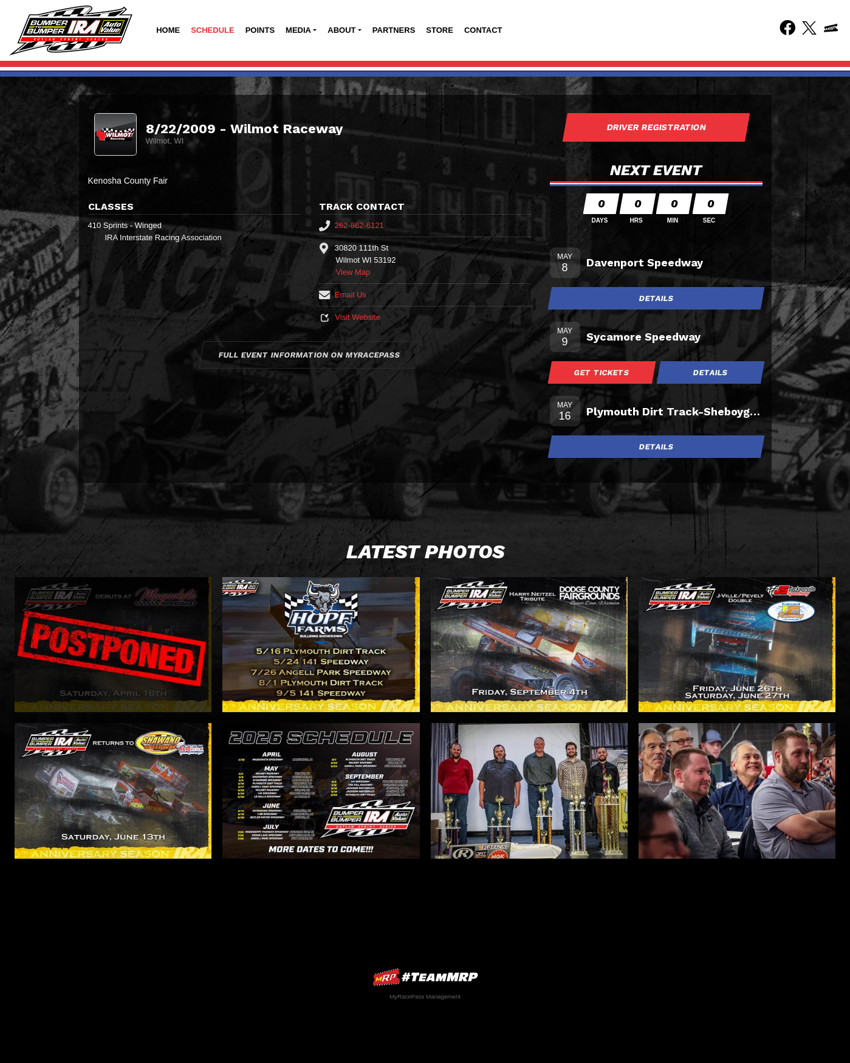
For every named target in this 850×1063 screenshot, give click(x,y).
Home (168, 30)
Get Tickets (601, 372)
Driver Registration (656, 127)
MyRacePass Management (425, 996)
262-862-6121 (351, 225)
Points (260, 30)
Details (656, 298)
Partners (394, 30)
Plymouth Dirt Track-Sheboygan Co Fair (674, 411)
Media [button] (298, 30)
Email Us (342, 294)
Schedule (213, 30)
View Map (353, 272)
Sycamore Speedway (643, 336)
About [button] (341, 30)
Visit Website (349, 317)
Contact (483, 30)
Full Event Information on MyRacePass (310, 354)
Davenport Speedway (644, 262)
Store (439, 30)
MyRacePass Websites (425, 977)
